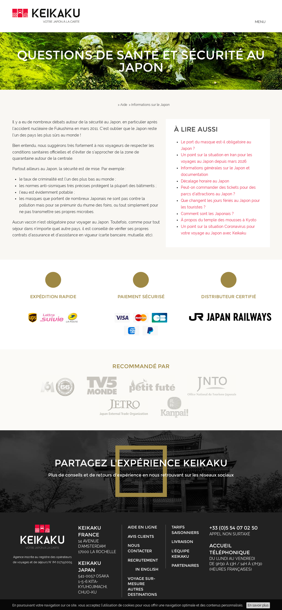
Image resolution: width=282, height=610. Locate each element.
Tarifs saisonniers (185, 530)
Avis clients (141, 536)
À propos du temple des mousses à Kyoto (218, 220)
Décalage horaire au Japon (205, 181)
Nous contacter (140, 548)
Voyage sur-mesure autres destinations (142, 586)
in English (146, 569)
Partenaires (185, 565)
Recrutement (143, 560)
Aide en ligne (142, 527)
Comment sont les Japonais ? (207, 213)
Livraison (182, 541)
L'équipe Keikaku (180, 553)
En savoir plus (258, 605)
